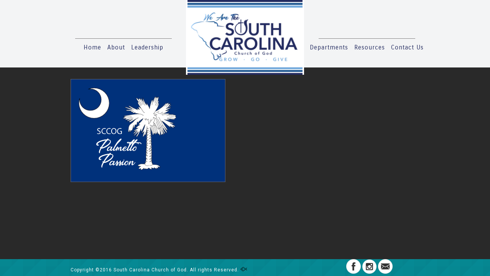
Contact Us (407, 47)
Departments (329, 47)
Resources (369, 47)
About (116, 47)
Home (92, 47)
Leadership (147, 47)
